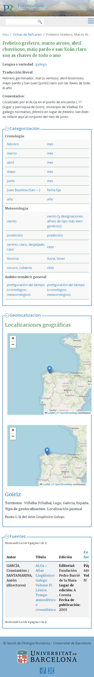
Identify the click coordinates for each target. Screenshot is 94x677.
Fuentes (18, 536)
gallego (41, 64)
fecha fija (54, 190)
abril (10, 162)
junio (11, 181)
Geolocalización (25, 315)
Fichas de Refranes (27, 34)
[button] (49, 370)
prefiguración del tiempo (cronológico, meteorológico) (26, 290)
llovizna (13, 258)
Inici (5, 34)
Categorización (25, 128)
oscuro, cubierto (19, 267)
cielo (50, 247)
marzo (12, 153)
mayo (11, 171)
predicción (15, 235)
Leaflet (50, 413)
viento (12, 221)
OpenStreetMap (68, 413)
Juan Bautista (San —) (23, 190)
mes (50, 144)
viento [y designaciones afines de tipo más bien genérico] (65, 221)
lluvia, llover (56, 258)
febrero (13, 144)
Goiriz (13, 494)
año (10, 199)
